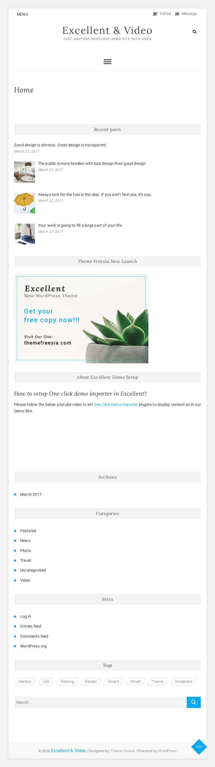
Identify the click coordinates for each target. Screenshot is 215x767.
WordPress (167, 751)
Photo (25, 550)
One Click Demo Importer (116, 404)
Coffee (162, 13)
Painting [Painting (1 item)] (67, 681)
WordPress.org (33, 646)
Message (186, 13)
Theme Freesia (123, 751)
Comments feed (34, 636)
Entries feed (30, 626)
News (25, 540)
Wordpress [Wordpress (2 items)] (184, 681)
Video (25, 580)
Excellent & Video (108, 30)
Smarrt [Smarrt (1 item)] (113, 681)
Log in (25, 616)
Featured (28, 531)
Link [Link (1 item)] (46, 681)
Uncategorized (33, 570)
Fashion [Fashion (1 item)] (24, 681)
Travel (25, 560)
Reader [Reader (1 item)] (91, 681)
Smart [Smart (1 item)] (135, 681)
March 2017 (31, 494)
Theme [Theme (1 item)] (157, 681)
